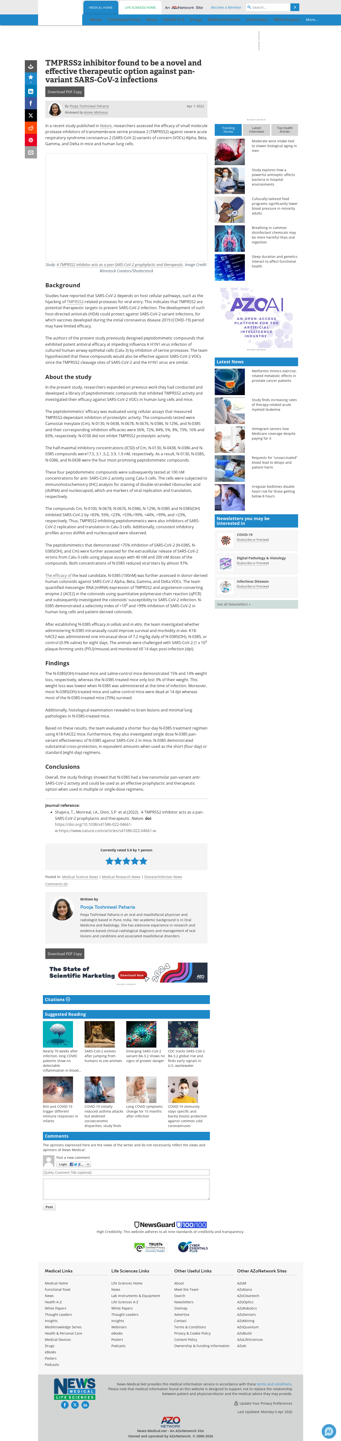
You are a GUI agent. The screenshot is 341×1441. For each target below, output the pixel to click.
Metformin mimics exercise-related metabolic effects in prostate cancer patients (274, 460)
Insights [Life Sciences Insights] (117, 1320)
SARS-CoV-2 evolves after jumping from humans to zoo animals (103, 1055)
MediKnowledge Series (63, 1326)
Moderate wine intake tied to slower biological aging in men (274, 146)
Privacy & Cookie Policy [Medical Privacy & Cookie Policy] (192, 1332)
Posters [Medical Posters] (51, 1357)
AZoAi (241, 1345)
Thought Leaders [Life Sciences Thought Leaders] (125, 1313)
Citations (57, 999)
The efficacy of (58, 575)
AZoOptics (245, 1301)
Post (49, 1206)
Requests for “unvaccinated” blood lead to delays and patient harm (274, 547)
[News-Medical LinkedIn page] (85, 1404)
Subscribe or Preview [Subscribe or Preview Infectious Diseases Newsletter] (253, 670)
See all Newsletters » (234, 688)
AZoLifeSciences (250, 1339)
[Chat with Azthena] (329, 1431)
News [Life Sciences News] (115, 1288)
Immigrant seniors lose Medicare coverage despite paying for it (273, 518)
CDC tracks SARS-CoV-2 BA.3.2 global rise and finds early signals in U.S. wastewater (186, 1057)
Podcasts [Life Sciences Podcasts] (118, 1345)
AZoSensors (246, 1313)
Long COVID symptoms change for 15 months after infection (144, 1110)
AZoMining (245, 1320)
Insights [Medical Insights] (51, 1320)
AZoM (241, 1282)
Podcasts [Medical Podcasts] (52, 1364)
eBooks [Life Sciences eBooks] (117, 1332)
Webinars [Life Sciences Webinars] (119, 1326)
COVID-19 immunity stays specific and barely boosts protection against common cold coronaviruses (187, 1115)
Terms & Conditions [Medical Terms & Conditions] (190, 1326)
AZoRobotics (247, 1307)
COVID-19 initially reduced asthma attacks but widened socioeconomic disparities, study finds (104, 1115)
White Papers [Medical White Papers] (55, 1307)
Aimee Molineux (96, 112)
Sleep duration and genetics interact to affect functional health (274, 261)
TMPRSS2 (75, 301)
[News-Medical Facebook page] (65, 1404)
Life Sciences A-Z (124, 1301)
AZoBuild (244, 1332)
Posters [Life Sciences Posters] (117, 1339)
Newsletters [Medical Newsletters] (184, 1301)
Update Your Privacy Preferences (263, 1402)
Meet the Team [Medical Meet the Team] (186, 1288)
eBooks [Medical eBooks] (50, 1351)
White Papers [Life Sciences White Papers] (122, 1307)
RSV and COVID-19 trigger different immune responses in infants (60, 1112)
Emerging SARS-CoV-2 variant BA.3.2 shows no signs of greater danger (145, 1055)
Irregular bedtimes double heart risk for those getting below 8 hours (273, 575)
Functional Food (57, 1288)
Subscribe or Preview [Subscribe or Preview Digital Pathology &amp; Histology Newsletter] (253, 647)
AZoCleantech (248, 1295)
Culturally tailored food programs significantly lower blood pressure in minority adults (275, 205)
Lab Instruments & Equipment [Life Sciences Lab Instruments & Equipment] (135, 1295)
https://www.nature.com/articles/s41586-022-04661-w (107, 830)
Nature (106, 125)
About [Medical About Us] (179, 1282)
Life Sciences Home (140, 7)
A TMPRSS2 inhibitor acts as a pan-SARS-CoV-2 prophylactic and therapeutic (120, 264)
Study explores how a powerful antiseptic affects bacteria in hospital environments (273, 177)
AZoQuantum (248, 1326)
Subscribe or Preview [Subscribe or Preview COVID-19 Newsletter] (253, 624)
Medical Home (101, 7)
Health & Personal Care (63, 1332)
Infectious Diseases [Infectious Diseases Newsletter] (253, 665)
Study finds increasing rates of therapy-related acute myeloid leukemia (274, 489)
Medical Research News (121, 876)
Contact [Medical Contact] (180, 1320)
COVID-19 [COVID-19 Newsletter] (245, 619)
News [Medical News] (49, 1295)
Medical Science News (80, 876)
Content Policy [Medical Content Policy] (185, 1339)
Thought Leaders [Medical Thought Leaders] (58, 1313)
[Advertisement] (126, 972)
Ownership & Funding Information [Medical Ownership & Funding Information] (202, 1345)
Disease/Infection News (163, 876)
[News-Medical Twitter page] (75, 1404)
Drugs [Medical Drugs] (49, 1345)
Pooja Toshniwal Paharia (107, 907)
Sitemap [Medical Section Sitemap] (180, 1307)
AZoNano (244, 1288)
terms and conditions (274, 1383)
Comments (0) (56, 884)
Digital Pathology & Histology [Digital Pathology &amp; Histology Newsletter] (261, 642)
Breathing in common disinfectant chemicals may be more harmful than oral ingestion (274, 234)
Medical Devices (58, 1339)
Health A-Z (53, 1301)
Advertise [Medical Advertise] (181, 1313)
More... (283, 19)
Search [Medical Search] (179, 1295)
